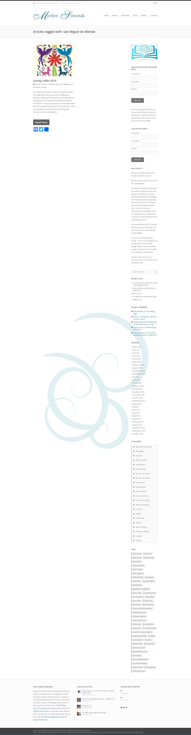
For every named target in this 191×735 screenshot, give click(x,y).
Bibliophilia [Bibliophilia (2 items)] (149, 558)
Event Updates (141, 491)
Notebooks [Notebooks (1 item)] (137, 628)
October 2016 (138, 434)
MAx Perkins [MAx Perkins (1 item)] (149, 624)
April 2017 (136, 416)
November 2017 (139, 395)
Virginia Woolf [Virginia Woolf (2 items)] (138, 667)
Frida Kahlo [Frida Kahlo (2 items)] (137, 581)
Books (115, 15)
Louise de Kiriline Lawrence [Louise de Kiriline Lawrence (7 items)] (142, 608)
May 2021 (136, 353)
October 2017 (138, 398)
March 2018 (137, 383)
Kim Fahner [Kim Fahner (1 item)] (137, 605)
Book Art (139, 456)
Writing (43, 87)
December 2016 (139, 428)
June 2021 (136, 350)
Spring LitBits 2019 (44, 80)
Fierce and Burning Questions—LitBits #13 (145, 334)
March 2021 (137, 359)
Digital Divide (141, 487)
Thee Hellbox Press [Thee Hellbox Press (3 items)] (140, 651)
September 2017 (139, 401)
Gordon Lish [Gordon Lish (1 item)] (137, 585)
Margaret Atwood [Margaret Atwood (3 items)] (139, 616)
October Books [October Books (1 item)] (150, 628)
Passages (125, 15)
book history (141, 465)
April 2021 (136, 356)
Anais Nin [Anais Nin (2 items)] (148, 554)
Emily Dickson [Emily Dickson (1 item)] (138, 577)
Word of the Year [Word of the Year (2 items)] (139, 671)
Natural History (141, 527)
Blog (135, 15)
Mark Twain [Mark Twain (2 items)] (137, 624)
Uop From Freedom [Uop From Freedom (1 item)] (140, 663)
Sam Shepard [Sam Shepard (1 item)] (138, 640)
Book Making (141, 469)
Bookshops (140, 482)
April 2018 (136, 380)
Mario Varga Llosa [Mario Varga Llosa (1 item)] (139, 620)
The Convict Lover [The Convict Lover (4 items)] (139, 648)
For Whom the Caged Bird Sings (144, 296)
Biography (140, 451)
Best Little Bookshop (144, 447)
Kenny (135, 317)
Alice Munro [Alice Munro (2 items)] (137, 554)
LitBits (139, 233)
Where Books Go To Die (145, 324)
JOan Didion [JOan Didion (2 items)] (137, 601)
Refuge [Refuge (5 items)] (152, 636)
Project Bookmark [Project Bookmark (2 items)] (139, 636)
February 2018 (138, 386)
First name (135, 74)
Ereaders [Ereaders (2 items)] (150, 577)
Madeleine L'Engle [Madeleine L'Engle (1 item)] (139, 612)
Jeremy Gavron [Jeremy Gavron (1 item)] (138, 597)
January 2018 (137, 389)
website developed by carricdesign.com (79, 730)
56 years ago (125, 693)
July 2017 (136, 407)
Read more (41, 122)
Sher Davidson (139, 333)
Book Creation (141, 460)
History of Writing (142, 505)
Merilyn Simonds (41, 84)
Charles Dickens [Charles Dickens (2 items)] (138, 565)
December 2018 (139, 371)
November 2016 (139, 431)
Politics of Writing (142, 531)
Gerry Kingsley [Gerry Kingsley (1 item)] (149, 581)
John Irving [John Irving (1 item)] (149, 601)
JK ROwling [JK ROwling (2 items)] (150, 597)
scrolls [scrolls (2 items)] (149, 640)
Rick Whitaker (138, 311)
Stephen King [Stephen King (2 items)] (137, 644)
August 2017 (137, 404)
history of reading (142, 500)
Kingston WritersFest (41, 711)
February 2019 (138, 365)
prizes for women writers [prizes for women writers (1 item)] (142, 632)
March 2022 (137, 347)
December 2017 (139, 392)
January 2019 (137, 368)
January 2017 (137, 425)
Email (133, 89)
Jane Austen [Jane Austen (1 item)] (137, 593)
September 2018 (139, 374)
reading (139, 536)
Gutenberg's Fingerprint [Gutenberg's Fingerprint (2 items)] (141, 589)
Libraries (139, 509)
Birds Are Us (137, 293)
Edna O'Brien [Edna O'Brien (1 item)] (137, 569)
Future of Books (142, 496)
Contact (154, 15)
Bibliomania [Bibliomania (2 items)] (137, 558)
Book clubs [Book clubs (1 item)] (137, 561)
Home (106, 15)
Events (144, 15)
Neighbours (137, 299)
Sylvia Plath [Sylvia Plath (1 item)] (150, 644)
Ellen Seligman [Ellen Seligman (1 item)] (138, 573)
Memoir (139, 523)
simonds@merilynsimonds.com (46, 3)
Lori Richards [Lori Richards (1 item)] (148, 605)
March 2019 (137, 362)
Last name (135, 81)
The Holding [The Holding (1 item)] (137, 655)
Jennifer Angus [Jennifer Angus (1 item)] (150, 593)
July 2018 (136, 377)
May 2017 (136, 413)
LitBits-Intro (140, 518)
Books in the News (143, 473)
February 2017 (138, 422)
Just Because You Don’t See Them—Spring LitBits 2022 (145, 284)
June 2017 (136, 410)
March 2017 (137, 419)
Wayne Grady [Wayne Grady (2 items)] (151, 667)
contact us (100, 732)
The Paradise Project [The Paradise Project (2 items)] (140, 659)
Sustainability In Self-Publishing (145, 322)
